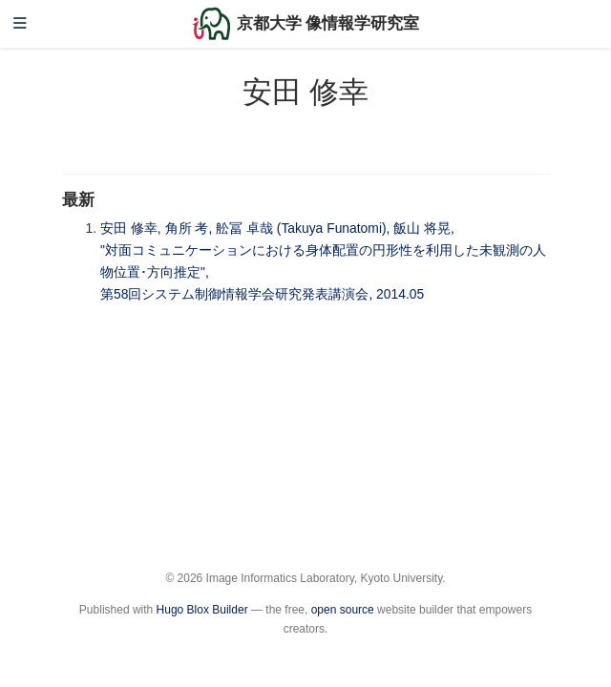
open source (342, 609)
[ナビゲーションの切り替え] (20, 24)
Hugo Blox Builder (202, 609)
